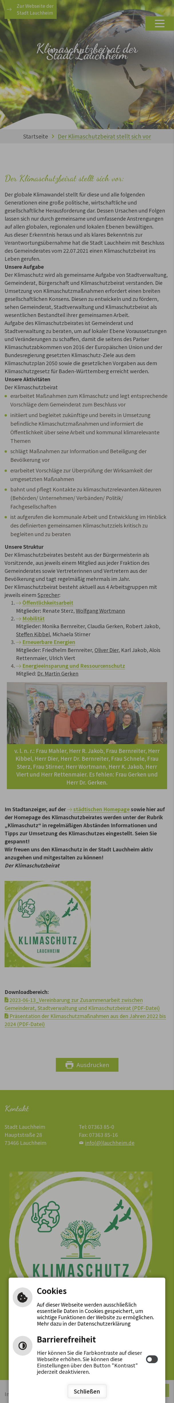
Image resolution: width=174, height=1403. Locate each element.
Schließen (87, 1391)
